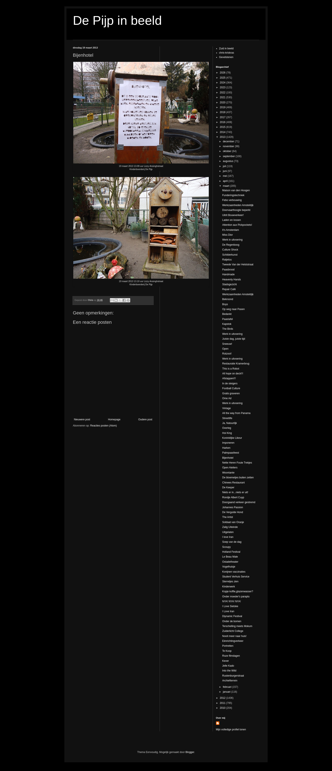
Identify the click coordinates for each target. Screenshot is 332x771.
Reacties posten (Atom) (103, 425)
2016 (223, 122)
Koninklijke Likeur (232, 437)
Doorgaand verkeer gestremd (238, 502)
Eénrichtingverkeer (232, 641)
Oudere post (145, 419)
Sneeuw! (227, 343)
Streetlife (227, 418)
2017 (223, 117)
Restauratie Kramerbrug (235, 363)
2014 (223, 132)
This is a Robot (230, 368)
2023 (223, 87)
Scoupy (226, 546)
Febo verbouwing (232, 200)
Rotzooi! (226, 353)
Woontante (228, 472)
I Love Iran (228, 611)
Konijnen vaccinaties (233, 571)
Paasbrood (228, 269)
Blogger (189, 752)
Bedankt (226, 314)
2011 (223, 703)
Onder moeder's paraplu (235, 596)
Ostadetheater (230, 561)
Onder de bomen (231, 621)
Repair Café (229, 289)
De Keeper (228, 487)
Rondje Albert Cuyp (233, 497)
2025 (223, 77)
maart (226, 185)
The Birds (227, 328)
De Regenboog (230, 244)
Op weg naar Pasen (233, 309)
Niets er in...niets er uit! (235, 492)
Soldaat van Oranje (233, 522)
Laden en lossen (231, 220)
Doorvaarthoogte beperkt (236, 210)
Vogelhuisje (228, 566)
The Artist (227, 517)
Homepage (114, 419)
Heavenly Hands (231, 279)
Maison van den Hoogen (236, 190)
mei (225, 175)
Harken (226, 447)
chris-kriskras (226, 52)
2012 (223, 697)
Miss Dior (227, 234)
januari (227, 691)
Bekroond (227, 299)
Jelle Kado (228, 665)
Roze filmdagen (231, 655)
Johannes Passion (232, 507)
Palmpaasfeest (230, 452)
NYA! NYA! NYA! (231, 601)
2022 (223, 92)
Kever (225, 660)
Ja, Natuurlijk (229, 423)
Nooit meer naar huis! (234, 636)
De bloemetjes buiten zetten (238, 477)
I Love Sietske (230, 606)
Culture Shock (230, 249)
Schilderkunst (229, 254)
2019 (223, 107)
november (229, 146)
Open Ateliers (229, 467)
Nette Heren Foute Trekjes (237, 462)
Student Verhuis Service (235, 576)
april (225, 181)
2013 (223, 137)
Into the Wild (229, 670)
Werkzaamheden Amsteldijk (237, 205)
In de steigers (229, 383)
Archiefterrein (229, 680)
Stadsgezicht (229, 284)
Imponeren (228, 442)
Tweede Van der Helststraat (237, 264)
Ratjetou (227, 259)
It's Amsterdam (230, 229)
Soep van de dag (231, 541)
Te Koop (226, 650)
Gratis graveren (231, 393)
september (229, 156)
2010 (223, 707)
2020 (223, 102)
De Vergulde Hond (232, 512)
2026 (223, 72)
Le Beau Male (230, 556)
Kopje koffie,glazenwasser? (237, 591)
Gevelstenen (226, 57)
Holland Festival (231, 551)
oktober (227, 151)
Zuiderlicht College (232, 631)
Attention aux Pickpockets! (237, 224)
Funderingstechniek (233, 195)
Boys (225, 304)
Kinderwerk (228, 586)
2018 (223, 112)
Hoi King (227, 433)
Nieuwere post (82, 419)
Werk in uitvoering (232, 239)
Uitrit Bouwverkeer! (232, 215)
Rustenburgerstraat (233, 675)
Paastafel (227, 319)
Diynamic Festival (232, 616)
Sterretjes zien (230, 581)
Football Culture (231, 388)
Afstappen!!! (229, 378)
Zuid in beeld (226, 48)
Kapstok (226, 324)
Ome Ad (226, 398)
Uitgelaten (228, 532)
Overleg (226, 427)
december (229, 141)
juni (225, 171)
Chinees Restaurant (233, 482)
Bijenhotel (227, 457)
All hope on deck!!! (232, 373)
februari (227, 686)
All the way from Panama (236, 413)
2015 (223, 127)
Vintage (226, 408)
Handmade (228, 274)
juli (225, 166)
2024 (223, 82)
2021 (223, 97)
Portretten (227, 645)
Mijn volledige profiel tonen (231, 729)
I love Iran (227, 537)
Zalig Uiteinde (230, 527)
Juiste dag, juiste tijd (233, 338)
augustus (228, 161)
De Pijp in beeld (117, 20)
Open (225, 348)
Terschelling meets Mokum (237, 626)
